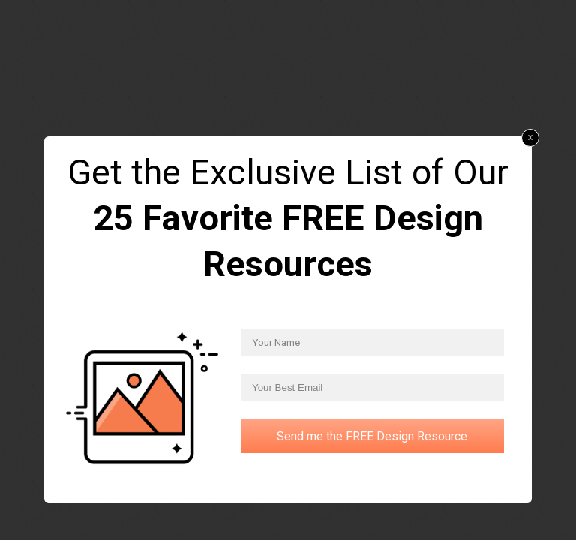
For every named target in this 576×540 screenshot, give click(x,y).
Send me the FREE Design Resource (372, 436)
